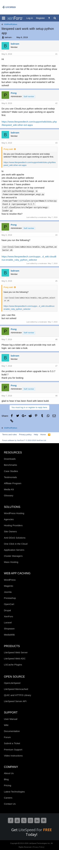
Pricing (7, 785)
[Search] (54, 18)
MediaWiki (9, 634)
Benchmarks (10, 465)
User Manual (10, 719)
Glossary (8, 495)
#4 (56, 235)
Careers (8, 797)
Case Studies (11, 471)
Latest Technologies (14, 791)
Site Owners (10, 531)
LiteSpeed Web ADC (14, 658)
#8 (56, 396)
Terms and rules (9, 434)
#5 (56, 281)
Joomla (7, 592)
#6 (56, 339)
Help (36, 434)
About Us (9, 773)
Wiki (6, 725)
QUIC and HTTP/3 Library (17, 695)
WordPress (10, 579)
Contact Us (10, 803)
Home (43, 434)
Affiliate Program (12, 483)
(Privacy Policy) (38, 847)
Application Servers (14, 550)
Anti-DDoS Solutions (14, 537)
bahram (8, 37)
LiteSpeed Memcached (16, 689)
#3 (56, 143)
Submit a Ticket (12, 743)
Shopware (9, 628)
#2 (56, 103)
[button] (3, 18)
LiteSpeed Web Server (16, 652)
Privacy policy (25, 434)
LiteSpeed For (35, 829)
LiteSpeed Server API (15, 701)
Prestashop (10, 598)
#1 (56, 54)
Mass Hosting (11, 562)
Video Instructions (13, 755)
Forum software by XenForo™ (24, 440)
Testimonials (10, 477)
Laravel (8, 622)
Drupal (7, 610)
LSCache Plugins (13, 664)
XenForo (8, 616)
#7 (56, 366)
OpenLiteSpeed (12, 683)
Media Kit (9, 489)
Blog (6, 779)
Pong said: (8, 149)
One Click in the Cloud (15, 543)
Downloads (10, 459)
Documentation (12, 731)
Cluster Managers (13, 556)
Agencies (9, 519)
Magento (8, 586)
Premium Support (13, 749)
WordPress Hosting (14, 513)
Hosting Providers (13, 525)
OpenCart (9, 604)
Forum (7, 737)
